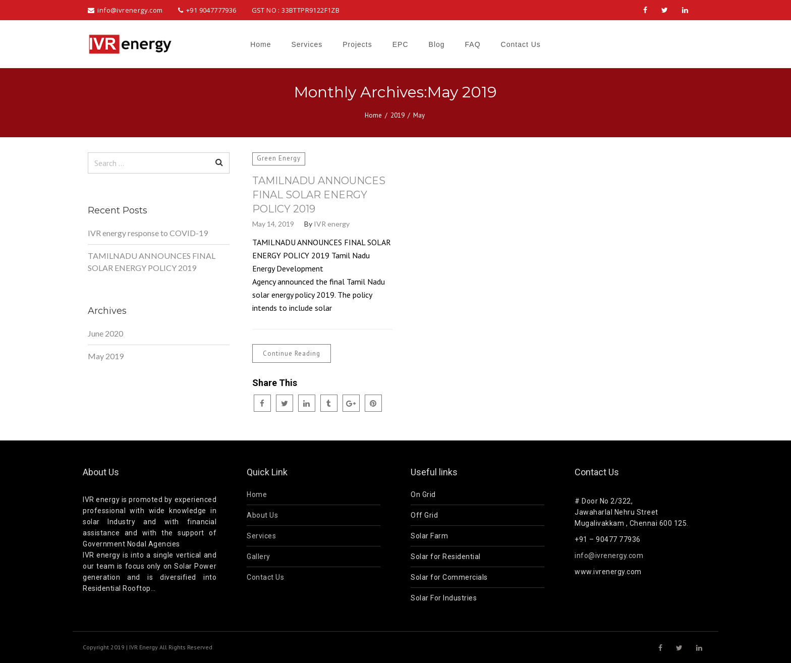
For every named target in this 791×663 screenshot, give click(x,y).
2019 (397, 115)
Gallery (258, 557)
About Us (262, 515)
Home (373, 115)
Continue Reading (291, 353)
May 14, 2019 (273, 224)
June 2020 (105, 333)
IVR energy (332, 224)
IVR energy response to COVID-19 (148, 233)
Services (261, 536)
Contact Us (265, 577)
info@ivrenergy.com (609, 555)
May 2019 (106, 356)
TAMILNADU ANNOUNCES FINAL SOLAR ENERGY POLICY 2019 (318, 195)
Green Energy (279, 158)
